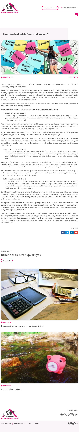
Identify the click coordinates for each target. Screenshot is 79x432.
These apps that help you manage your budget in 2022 (22, 326)
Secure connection (70, 8)
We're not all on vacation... (11, 389)
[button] (76, 14)
